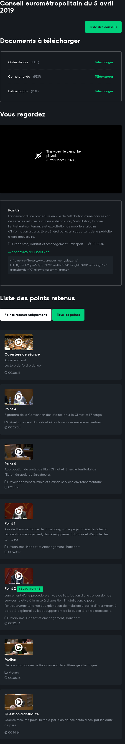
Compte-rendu (19, 76)
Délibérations (18, 91)
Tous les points (68, 314)
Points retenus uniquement (26, 314)
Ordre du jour (18, 62)
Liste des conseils (103, 27)
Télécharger (104, 62)
